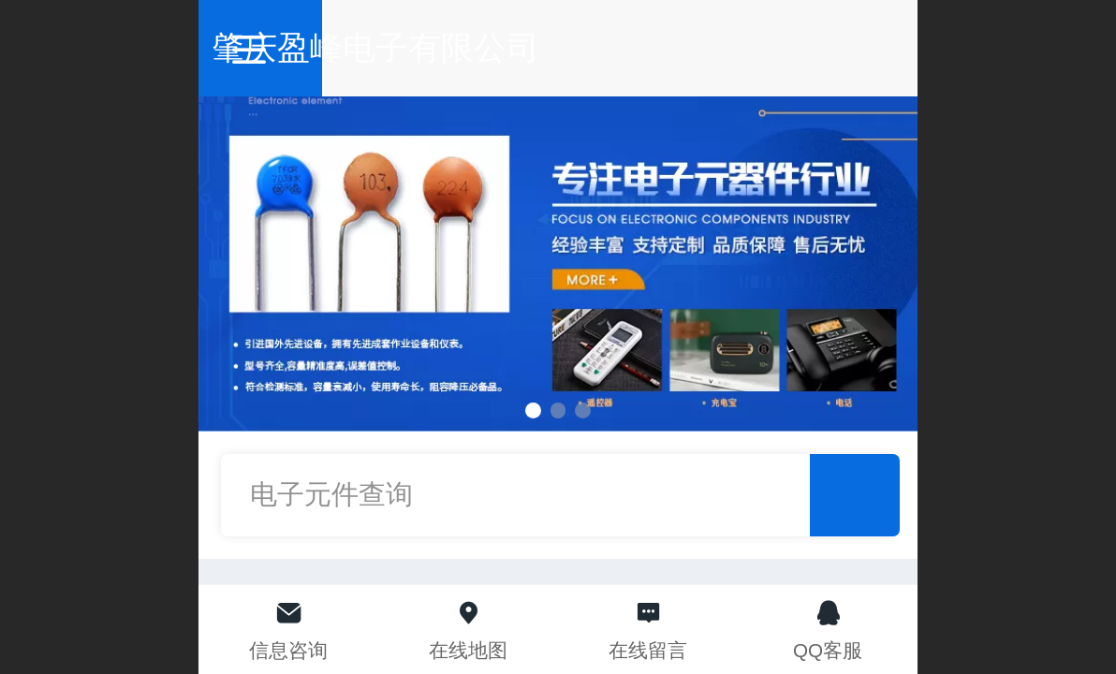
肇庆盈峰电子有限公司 (559, 47)
